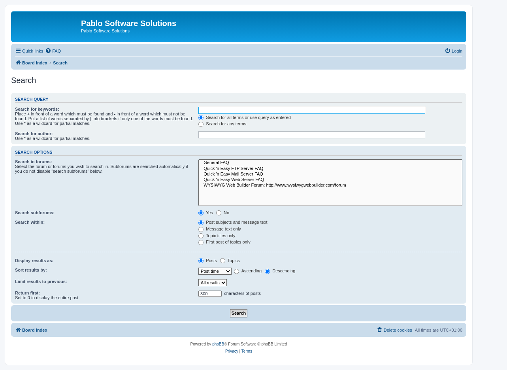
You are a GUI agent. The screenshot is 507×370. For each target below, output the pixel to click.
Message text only (219, 229)
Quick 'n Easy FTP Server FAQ (330, 169)
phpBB (218, 344)
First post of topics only (224, 242)
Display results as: (34, 260)
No (222, 212)
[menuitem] (53, 51)
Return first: (27, 293)
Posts (207, 260)
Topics (230, 260)
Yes (205, 212)
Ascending (248, 270)
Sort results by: (31, 270)
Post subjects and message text (232, 222)
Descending (280, 270)
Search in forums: (33, 161)
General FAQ (330, 163)
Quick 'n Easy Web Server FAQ (330, 180)
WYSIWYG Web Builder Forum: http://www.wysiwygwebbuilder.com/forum (330, 185)
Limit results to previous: (41, 281)
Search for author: (34, 133)
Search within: (30, 222)
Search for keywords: (37, 109)
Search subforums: (35, 212)
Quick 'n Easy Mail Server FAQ (330, 174)
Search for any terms (222, 123)
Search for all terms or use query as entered (244, 117)
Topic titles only (216, 235)
